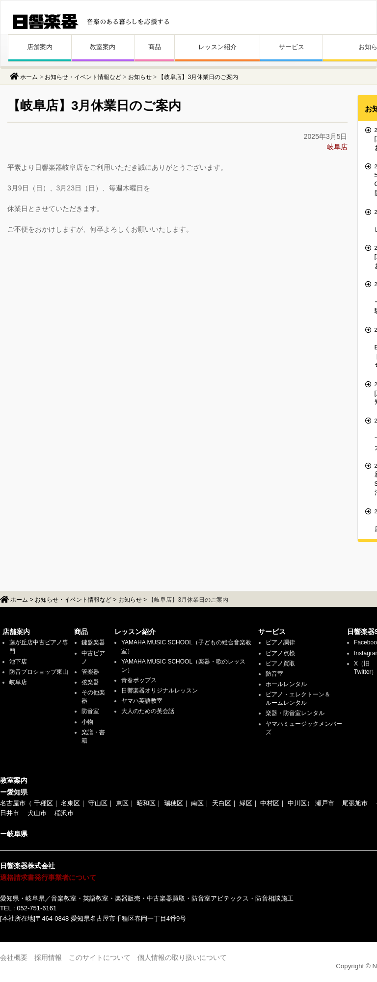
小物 (87, 721)
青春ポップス (139, 680)
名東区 (70, 803)
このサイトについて (100, 957)
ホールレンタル (286, 684)
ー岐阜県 (13, 834)
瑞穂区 (173, 803)
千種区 (43, 803)
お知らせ (140, 77)
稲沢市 (64, 813)
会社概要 (13, 957)
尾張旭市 (355, 803)
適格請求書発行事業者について (48, 877)
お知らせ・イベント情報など (83, 77)
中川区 (297, 803)
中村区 (269, 803)
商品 (154, 47)
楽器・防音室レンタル (295, 713)
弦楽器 (90, 682)
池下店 (18, 661)
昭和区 (146, 803)
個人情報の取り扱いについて (182, 957)
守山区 (98, 803)
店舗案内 (40, 47)
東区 (122, 803)
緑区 (246, 803)
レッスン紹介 (217, 47)
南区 (197, 803)
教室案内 (102, 47)
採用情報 (48, 957)
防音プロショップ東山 (38, 671)
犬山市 (37, 813)
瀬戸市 (324, 803)
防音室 (90, 711)
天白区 (221, 803)
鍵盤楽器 (93, 642)
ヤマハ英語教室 (141, 700)
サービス (291, 47)
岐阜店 (337, 147)
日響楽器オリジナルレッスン (159, 690)
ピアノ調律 (280, 642)
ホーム (29, 77)
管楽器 (90, 671)
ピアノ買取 (280, 663)
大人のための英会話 (147, 711)
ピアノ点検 (280, 653)
